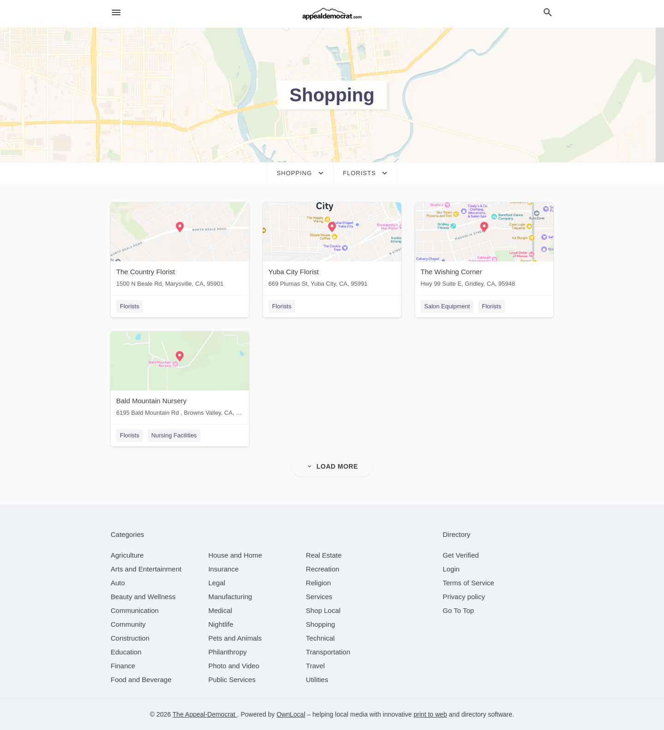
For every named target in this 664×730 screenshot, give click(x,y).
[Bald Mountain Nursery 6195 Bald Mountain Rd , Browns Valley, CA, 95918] (179, 375)
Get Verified (461, 555)
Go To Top (458, 610)
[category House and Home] (235, 555)
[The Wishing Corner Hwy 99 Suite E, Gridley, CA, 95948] (484, 246)
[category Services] (319, 596)
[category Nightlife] (220, 624)
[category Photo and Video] (234, 666)
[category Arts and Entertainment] (146, 569)
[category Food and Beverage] (141, 679)
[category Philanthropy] (227, 652)
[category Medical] (220, 610)
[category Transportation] (328, 652)
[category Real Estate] (324, 555)
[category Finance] (123, 666)
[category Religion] (318, 583)
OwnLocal (291, 714)
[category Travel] (315, 666)
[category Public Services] (232, 679)
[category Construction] (130, 638)
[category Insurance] (223, 569)
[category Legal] (216, 583)
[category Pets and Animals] (235, 638)
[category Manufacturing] (230, 596)
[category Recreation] (322, 569)
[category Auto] (118, 583)
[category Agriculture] (127, 555)
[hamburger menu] (116, 12)
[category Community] (128, 624)
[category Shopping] (320, 624)
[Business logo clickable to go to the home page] (332, 14)
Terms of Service (468, 583)
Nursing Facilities (174, 435)
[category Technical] (320, 638)
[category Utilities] (317, 679)
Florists (129, 306)
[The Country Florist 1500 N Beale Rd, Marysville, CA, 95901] (179, 246)
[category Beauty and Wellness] (143, 596)
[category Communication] (135, 610)
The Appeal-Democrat (204, 714)
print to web (430, 714)
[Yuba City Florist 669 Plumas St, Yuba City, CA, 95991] (332, 246)
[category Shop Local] (323, 610)
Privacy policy (464, 596)
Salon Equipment (447, 306)
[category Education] (126, 652)
